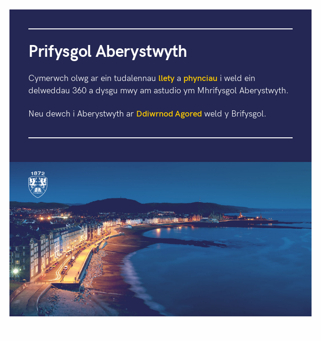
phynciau (200, 77)
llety (166, 77)
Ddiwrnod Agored (169, 113)
